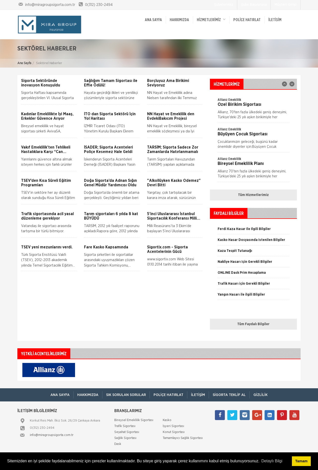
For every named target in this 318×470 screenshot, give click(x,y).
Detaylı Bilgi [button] (271, 461)
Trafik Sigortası (124, 426)
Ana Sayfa (24, 63)
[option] (253, 140)
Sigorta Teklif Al (229, 395)
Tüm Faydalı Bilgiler (253, 324)
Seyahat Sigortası (126, 432)
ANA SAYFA (153, 20)
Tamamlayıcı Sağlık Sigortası (183, 438)
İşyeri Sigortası (173, 426)
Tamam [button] (301, 461)
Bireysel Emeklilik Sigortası (133, 420)
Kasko (167, 420)
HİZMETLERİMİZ (211, 19)
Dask (117, 444)
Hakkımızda (179, 20)
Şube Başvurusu (254, 4)
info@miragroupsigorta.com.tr (52, 435)
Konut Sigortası (174, 432)
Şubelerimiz (223, 4)
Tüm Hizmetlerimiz (253, 195)
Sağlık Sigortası (125, 438)
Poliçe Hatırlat (247, 20)
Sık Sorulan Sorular (126, 395)
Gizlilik (260, 395)
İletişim (274, 20)
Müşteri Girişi (286, 4)
